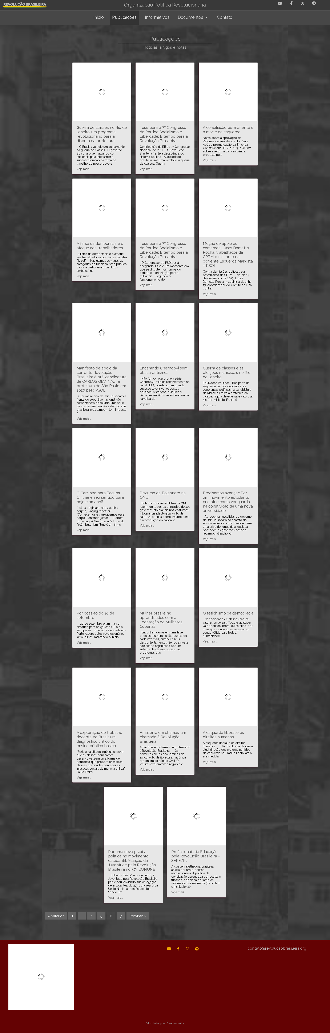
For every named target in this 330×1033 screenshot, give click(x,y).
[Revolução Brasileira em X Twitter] (302, 3)
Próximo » (138, 916)
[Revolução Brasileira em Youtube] (280, 3)
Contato (224, 17)
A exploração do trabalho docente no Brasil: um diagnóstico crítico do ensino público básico (99, 739)
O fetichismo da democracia (228, 613)
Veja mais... (84, 169)
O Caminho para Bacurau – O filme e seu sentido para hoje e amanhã (100, 497)
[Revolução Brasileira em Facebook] (291, 3)
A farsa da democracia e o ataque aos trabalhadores (100, 245)
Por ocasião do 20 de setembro (95, 615)
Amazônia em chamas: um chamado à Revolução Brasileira (163, 737)
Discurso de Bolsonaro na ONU (163, 495)
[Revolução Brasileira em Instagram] (187, 949)
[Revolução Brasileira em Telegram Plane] (314, 3)
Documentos (193, 17)
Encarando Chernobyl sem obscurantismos (164, 370)
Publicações (124, 17)
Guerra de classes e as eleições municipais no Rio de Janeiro (226, 372)
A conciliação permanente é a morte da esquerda (228, 129)
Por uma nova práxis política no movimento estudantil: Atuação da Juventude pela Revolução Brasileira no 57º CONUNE (132, 860)
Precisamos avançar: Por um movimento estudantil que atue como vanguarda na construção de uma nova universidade (228, 502)
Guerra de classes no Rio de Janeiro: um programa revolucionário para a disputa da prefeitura (102, 134)
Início (98, 17)
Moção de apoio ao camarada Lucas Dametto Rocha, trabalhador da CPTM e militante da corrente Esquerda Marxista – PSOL (228, 254)
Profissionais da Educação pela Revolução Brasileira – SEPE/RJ (195, 856)
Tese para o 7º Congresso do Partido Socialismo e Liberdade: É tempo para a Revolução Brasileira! (164, 134)
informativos (157, 17)
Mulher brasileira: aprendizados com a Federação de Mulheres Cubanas (161, 620)
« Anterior (56, 916)
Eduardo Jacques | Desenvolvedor (165, 1023)
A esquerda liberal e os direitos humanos (223, 734)
